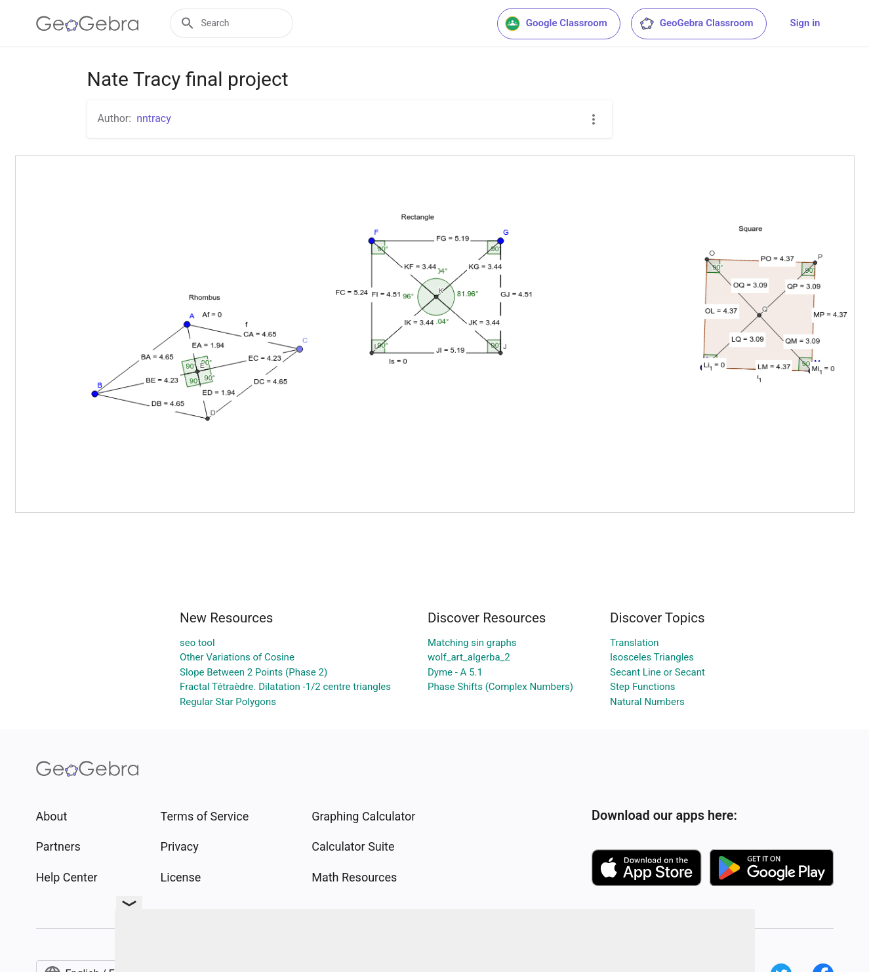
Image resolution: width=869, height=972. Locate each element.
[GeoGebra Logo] (87, 23)
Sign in (805, 23)
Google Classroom (556, 23)
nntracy (153, 118)
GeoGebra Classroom (696, 23)
